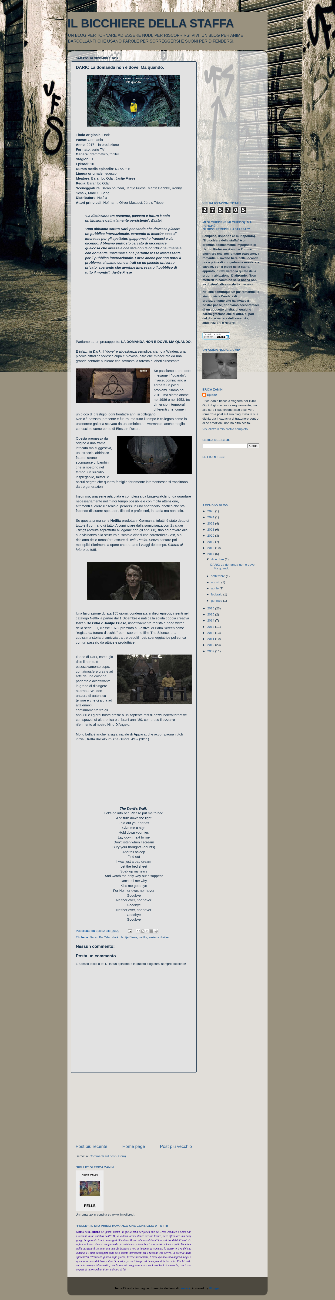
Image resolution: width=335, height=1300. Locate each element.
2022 (211, 523)
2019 (211, 542)
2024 (211, 517)
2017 (211, 554)
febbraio (217, 594)
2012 (211, 633)
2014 (211, 620)
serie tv (154, 937)
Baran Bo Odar (100, 937)
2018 (211, 548)
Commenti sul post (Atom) (108, 1156)
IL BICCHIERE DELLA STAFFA (150, 23)
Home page (133, 1146)
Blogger (214, 1288)
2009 (211, 651)
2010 (211, 645)
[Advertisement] (134, 1108)
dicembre (218, 559)
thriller (165, 937)
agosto (216, 582)
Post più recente (91, 1146)
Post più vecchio (176, 1146)
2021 (211, 529)
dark (115, 937)
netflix (143, 937)
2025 (211, 511)
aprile (215, 588)
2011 (211, 639)
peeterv (184, 1288)
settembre (218, 576)
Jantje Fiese (128, 937)
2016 (211, 608)
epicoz (212, 395)
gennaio (217, 600)
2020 (211, 535)
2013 (211, 626)
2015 (211, 614)
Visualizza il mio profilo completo (225, 429)
